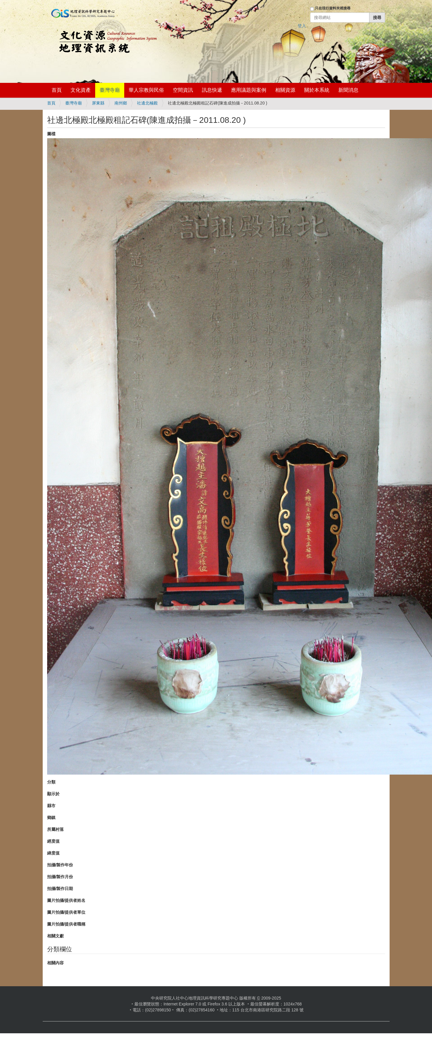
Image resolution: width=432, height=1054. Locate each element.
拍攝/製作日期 (60, 888)
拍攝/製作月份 (60, 876)
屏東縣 (98, 103)
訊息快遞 (212, 90)
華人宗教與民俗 (146, 90)
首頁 (57, 90)
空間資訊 (183, 90)
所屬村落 (55, 829)
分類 (51, 782)
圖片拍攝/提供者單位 (66, 912)
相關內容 (55, 962)
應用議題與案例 (248, 90)
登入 (302, 25)
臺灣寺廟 (110, 90)
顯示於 (53, 793)
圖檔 (51, 133)
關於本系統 (316, 90)
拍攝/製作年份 (60, 864)
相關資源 (285, 90)
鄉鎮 (51, 817)
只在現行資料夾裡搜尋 (332, 8)
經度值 (53, 841)
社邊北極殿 (147, 103)
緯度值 (53, 853)
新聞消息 (348, 90)
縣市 (51, 805)
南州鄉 (120, 103)
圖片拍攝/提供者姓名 (66, 900)
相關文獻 (55, 936)
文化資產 (81, 90)
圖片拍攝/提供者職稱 (66, 924)
